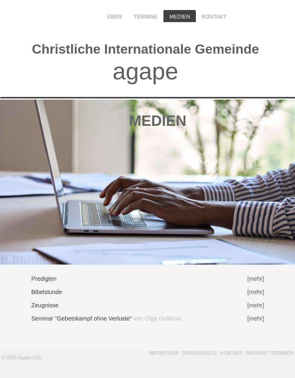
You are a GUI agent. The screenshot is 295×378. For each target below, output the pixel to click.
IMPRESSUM (164, 353)
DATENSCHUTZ (199, 353)
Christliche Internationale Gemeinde (145, 49)
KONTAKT (231, 353)
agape (145, 71)
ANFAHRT (257, 353)
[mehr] (255, 292)
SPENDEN (282, 353)
